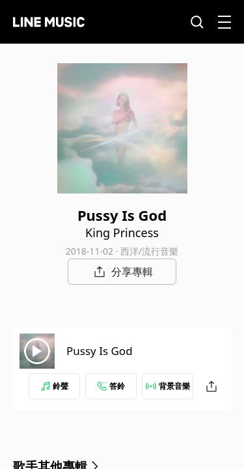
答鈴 (111, 385)
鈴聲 (54, 385)
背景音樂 (168, 385)
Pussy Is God (99, 350)
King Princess (122, 232)
